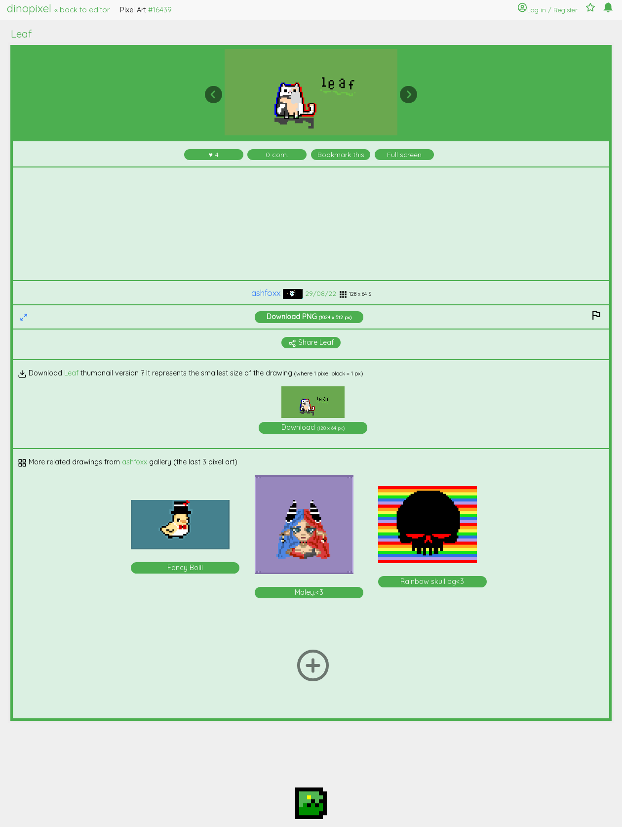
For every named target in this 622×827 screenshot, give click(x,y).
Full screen (404, 154)
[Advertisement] (311, 223)
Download (309, 316)
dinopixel (58, 8)
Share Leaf (311, 342)
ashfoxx (277, 293)
